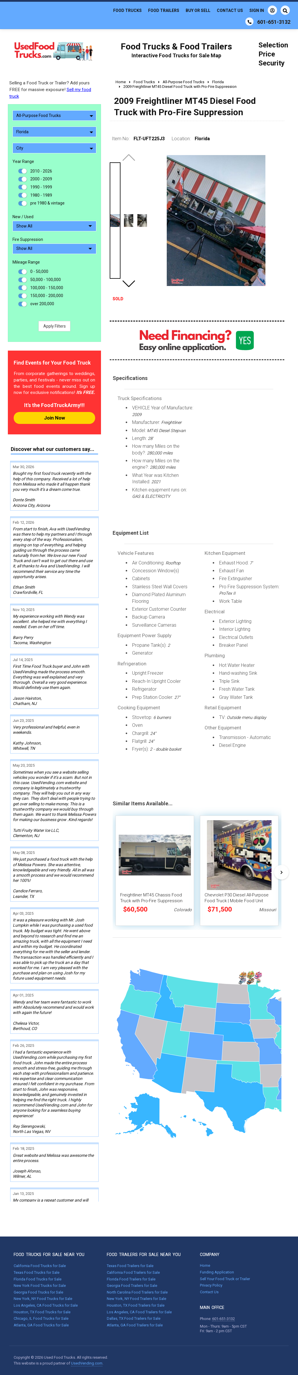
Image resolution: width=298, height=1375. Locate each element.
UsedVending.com (86, 1363)
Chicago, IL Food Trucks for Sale (41, 1318)
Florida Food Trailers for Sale (131, 1279)
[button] (129, 283)
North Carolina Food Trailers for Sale (137, 1292)
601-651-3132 (223, 1319)
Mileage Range (26, 262)
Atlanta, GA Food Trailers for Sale (135, 1325)
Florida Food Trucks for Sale (37, 1279)
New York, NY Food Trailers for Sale (136, 1298)
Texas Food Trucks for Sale (36, 1272)
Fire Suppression (28, 239)
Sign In (263, 10)
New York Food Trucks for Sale (40, 1285)
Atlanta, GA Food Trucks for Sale (41, 1325)
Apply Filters (54, 326)
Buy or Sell (198, 10)
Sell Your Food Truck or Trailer (225, 1279)
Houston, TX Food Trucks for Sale (42, 1312)
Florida (54, 131)
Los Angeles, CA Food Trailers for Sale (139, 1312)
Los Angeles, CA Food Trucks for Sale (46, 1305)
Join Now (54, 418)
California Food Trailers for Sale (133, 1272)
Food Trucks (127, 10)
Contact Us (230, 10)
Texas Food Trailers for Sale (130, 1266)
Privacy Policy (211, 1285)
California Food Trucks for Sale (40, 1266)
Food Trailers (163, 10)
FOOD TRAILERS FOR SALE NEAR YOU (144, 1254)
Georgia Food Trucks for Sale (38, 1292)
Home (205, 1265)
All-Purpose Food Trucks (54, 115)
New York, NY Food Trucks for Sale (43, 1298)
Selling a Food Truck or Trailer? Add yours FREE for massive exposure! (50, 89)
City (54, 148)
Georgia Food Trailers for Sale (132, 1285)
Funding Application (217, 1272)
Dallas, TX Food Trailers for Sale (133, 1318)
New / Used (23, 216)
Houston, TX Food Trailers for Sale (135, 1305)
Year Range (23, 161)
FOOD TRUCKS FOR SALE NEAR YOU (49, 1254)
